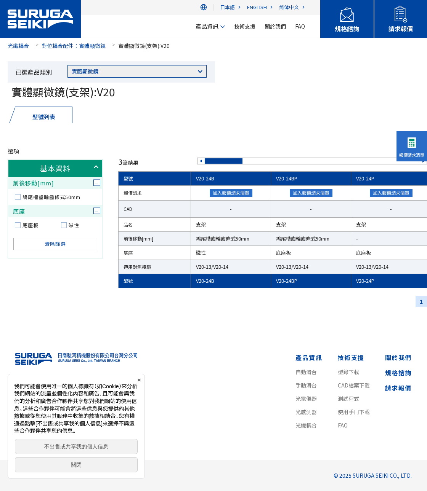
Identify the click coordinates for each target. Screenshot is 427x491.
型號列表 (43, 117)
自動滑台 (306, 372)
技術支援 (351, 357)
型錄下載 (348, 372)
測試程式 (348, 398)
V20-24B (205, 178)
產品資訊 (308, 357)
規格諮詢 (398, 372)
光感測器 (306, 412)
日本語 (227, 7)
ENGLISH (257, 7)
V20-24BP (286, 178)
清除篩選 (55, 243)
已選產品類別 (33, 72)
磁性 (74, 225)
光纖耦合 (18, 45)
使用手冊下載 (354, 412)
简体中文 (289, 7)
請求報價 (398, 387)
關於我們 (398, 357)
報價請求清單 (411, 155)
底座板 (30, 225)
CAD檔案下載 (354, 385)
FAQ (343, 425)
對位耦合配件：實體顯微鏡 (74, 45)
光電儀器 (306, 398)
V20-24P (365, 178)
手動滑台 (306, 385)
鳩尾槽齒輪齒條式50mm (51, 197)
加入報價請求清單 (231, 193)
